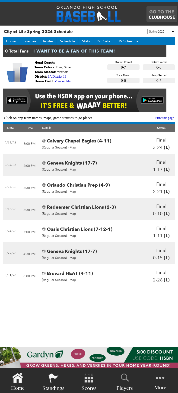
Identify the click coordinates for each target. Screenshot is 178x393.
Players (124, 381)
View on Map (63, 81)
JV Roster (104, 41)
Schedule (67, 41)
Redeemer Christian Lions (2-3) (81, 207)
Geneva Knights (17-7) (72, 163)
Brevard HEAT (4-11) (70, 273)
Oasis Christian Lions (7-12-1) (79, 229)
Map (73, 147)
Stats (86, 41)
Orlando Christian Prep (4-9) (78, 185)
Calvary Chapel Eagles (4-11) (79, 141)
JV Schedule (128, 41)
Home (11, 41)
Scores (89, 382)
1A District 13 (57, 76)
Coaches (29, 41)
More (160, 381)
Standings (53, 382)
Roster (48, 41)
